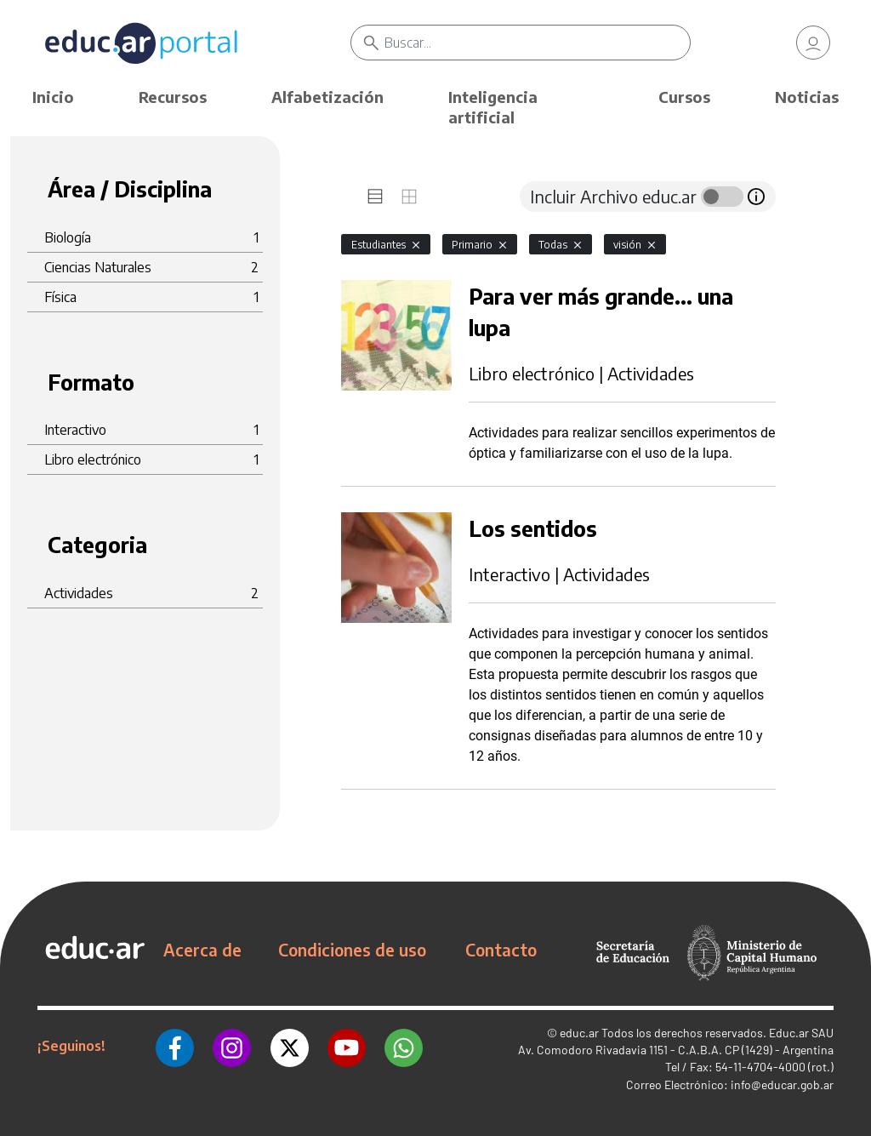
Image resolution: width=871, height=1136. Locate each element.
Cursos (684, 96)
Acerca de (202, 949)
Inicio (53, 96)
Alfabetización (327, 96)
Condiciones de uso (352, 949)
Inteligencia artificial (493, 107)
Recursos (173, 96)
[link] (813, 43)
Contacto (501, 949)
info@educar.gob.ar (782, 1084)
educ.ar (579, 1032)
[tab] (375, 196)
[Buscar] (536, 43)
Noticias (807, 96)
